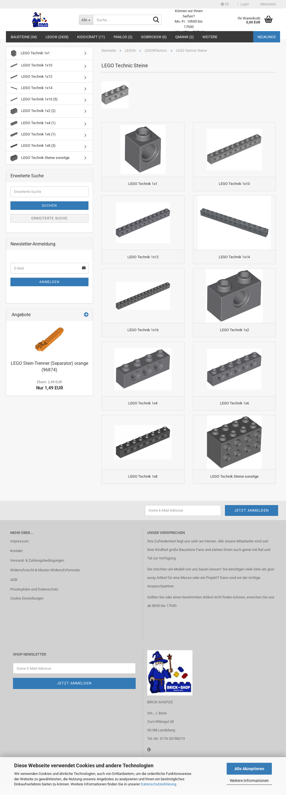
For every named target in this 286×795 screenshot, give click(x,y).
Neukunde (266, 37)
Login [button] (243, 4)
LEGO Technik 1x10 (31, 65)
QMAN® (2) (184, 37)
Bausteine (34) (24, 37)
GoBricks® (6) (154, 37)
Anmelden (49, 282)
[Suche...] (86, 20)
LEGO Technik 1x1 (30, 53)
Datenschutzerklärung (158, 784)
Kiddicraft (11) (91, 37)
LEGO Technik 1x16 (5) (34, 99)
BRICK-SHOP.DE (160, 711)
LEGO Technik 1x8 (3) (33, 145)
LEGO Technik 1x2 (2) (33, 111)
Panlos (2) (123, 37)
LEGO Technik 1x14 (31, 88)
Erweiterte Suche (49, 218)
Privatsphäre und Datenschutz (34, 598)
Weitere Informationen (249, 780)
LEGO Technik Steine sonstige (40, 157)
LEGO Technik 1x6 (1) (33, 134)
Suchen (49, 206)
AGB (13, 588)
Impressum (19, 550)
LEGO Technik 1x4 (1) (33, 123)
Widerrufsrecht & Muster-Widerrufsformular (45, 579)
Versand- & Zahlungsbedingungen (37, 569)
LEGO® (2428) (57, 37)
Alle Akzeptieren (249, 768)
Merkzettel (266, 4)
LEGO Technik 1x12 (31, 76)
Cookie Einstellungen (27, 607)
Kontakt (16, 560)
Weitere (209, 37)
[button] (224, 4)
